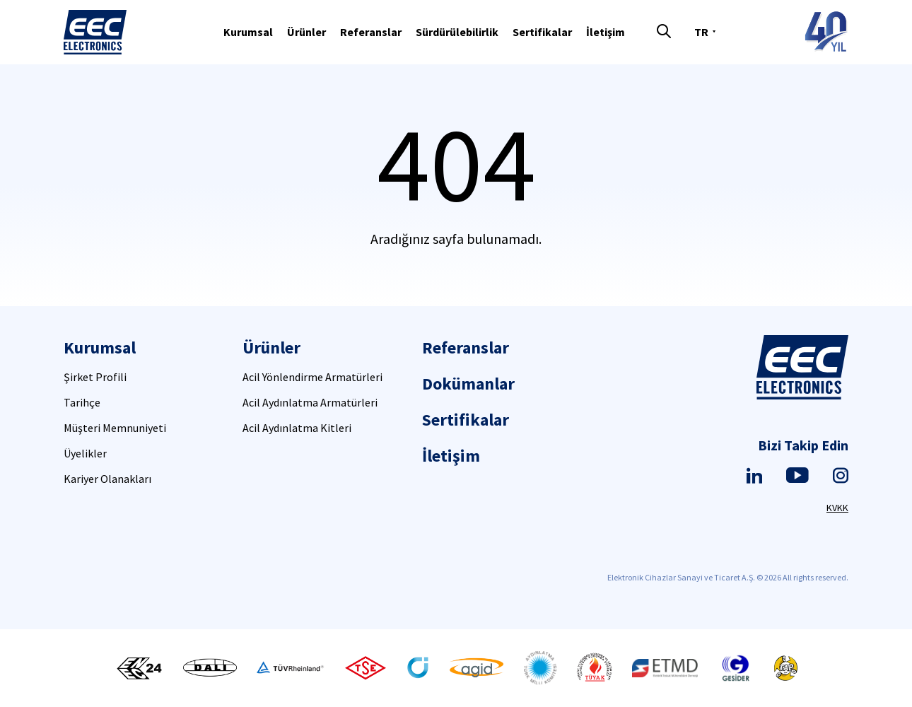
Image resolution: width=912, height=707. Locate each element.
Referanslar (371, 32)
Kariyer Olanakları (107, 479)
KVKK (837, 507)
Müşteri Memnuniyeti (115, 428)
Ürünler (306, 32)
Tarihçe (82, 402)
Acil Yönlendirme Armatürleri (312, 377)
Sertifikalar (542, 32)
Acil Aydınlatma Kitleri (296, 428)
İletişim (605, 32)
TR (701, 32)
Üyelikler (85, 453)
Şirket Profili (95, 377)
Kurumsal (248, 32)
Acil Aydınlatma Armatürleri (310, 402)
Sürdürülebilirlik (457, 32)
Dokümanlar (468, 384)
